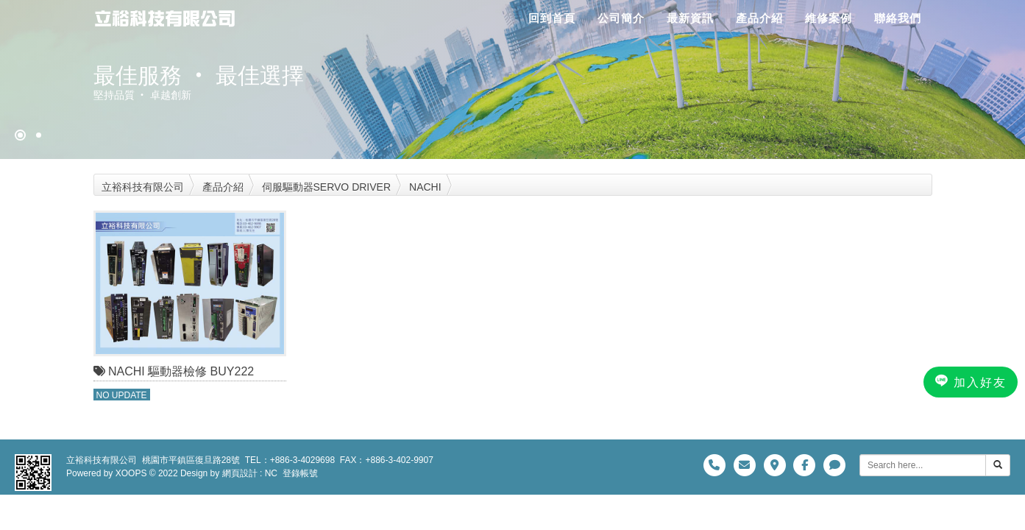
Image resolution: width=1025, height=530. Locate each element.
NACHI (425, 187)
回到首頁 (551, 18)
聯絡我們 (897, 18)
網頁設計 (240, 473)
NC (271, 473)
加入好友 (970, 381)
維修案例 (828, 18)
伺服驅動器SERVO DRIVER (326, 187)
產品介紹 (759, 18)
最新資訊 (690, 18)
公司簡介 (621, 18)
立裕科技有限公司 (143, 187)
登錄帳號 (300, 473)
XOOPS (131, 473)
